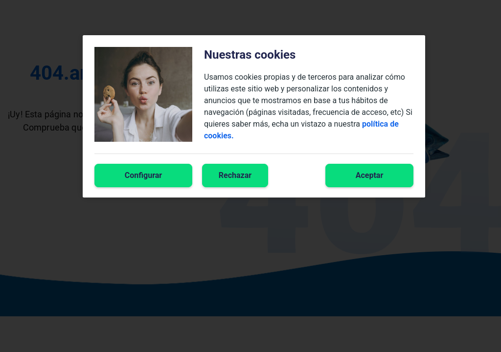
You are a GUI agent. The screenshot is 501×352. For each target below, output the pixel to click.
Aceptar (370, 175)
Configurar (143, 175)
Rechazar (235, 175)
